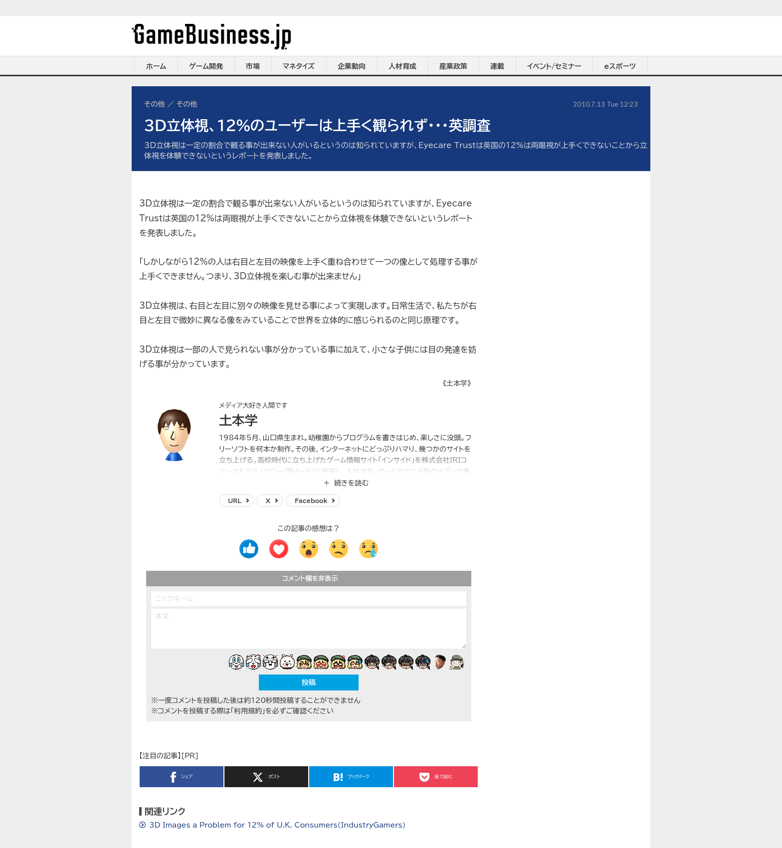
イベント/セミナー (554, 66)
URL (234, 501)
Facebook (311, 501)
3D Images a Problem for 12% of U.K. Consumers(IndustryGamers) (277, 825)
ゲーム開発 (206, 66)
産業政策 (453, 66)
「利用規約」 (247, 710)
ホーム (156, 66)
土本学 (238, 420)
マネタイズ (299, 66)
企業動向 (352, 66)
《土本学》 (457, 383)
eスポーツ (620, 66)
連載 (497, 66)
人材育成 (402, 66)
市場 (253, 66)
